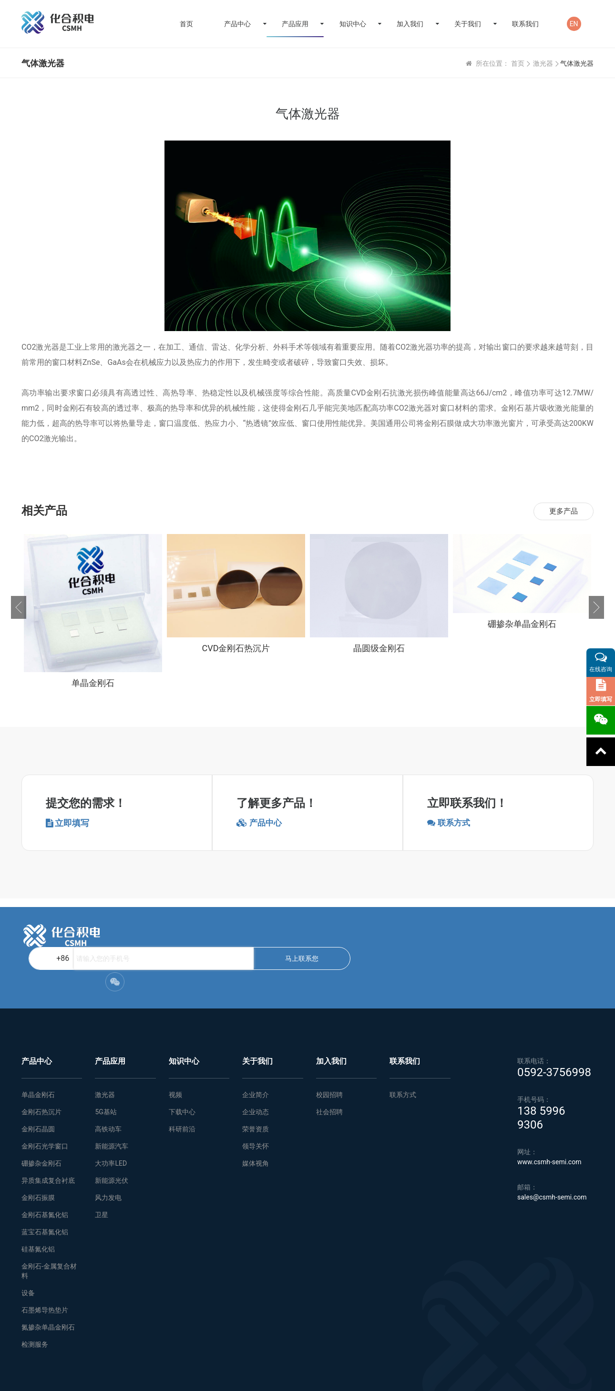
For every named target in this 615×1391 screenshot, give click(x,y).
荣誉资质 (255, 1087)
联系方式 (403, 1053)
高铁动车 (108, 1087)
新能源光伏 (111, 1138)
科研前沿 (182, 1087)
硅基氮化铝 (38, 1207)
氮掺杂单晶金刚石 (48, 1285)
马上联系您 (368, 935)
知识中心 (352, 24)
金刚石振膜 (38, 1155)
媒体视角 (255, 1121)
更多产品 (562, 511)
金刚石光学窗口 (44, 1104)
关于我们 (467, 24)
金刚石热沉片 (41, 1070)
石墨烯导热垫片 (44, 1268)
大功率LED (111, 1121)
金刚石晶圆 (38, 1087)
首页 (186, 24)
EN (574, 24)
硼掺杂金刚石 (41, 1121)
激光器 (543, 63)
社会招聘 (329, 1070)
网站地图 (175, 1376)
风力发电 (108, 1155)
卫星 (101, 1173)
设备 (28, 1251)
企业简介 (255, 1053)
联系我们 (525, 24)
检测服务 (34, 1302)
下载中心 (182, 1070)
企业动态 (255, 1070)
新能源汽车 (111, 1104)
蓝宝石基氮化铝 (44, 1190)
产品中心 (237, 24)
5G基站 (105, 1070)
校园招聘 (329, 1053)
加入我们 (410, 24)
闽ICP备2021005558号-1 (562, 1376)
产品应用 (295, 24)
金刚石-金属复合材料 (49, 1229)
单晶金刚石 (38, 1053)
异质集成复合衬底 (48, 1138)
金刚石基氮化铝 (44, 1173)
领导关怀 (255, 1104)
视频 (175, 1053)
